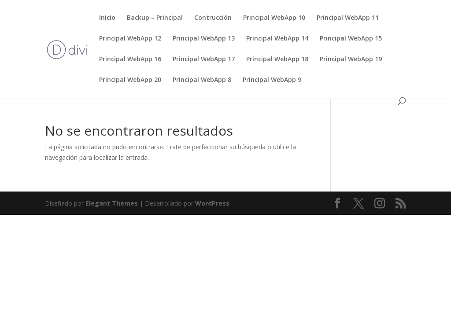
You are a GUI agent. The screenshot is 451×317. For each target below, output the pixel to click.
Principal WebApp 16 (130, 59)
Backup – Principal (155, 18)
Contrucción (213, 18)
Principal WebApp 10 (274, 18)
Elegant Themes (111, 203)
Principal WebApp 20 (130, 80)
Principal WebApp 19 (351, 59)
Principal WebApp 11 (348, 18)
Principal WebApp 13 (204, 38)
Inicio (107, 18)
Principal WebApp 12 (130, 38)
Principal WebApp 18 (277, 59)
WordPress (212, 203)
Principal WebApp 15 (351, 38)
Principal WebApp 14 (277, 38)
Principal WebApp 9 (272, 80)
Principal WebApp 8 (202, 80)
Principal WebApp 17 (204, 59)
